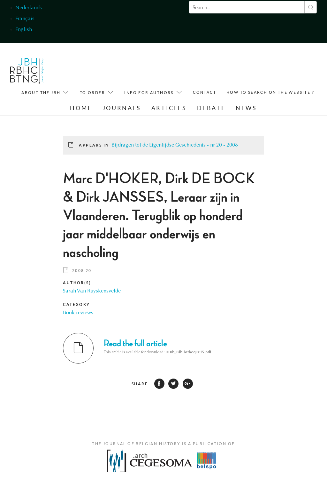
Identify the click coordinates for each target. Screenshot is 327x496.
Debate (211, 108)
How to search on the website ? (270, 92)
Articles (169, 108)
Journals (122, 108)
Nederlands (28, 8)
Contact (204, 92)
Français (24, 18)
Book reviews (78, 313)
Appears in (94, 145)
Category (76, 304)
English (23, 29)
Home (81, 108)
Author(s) (77, 283)
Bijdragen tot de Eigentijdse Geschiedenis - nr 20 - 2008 (174, 145)
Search (310, 7)
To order (92, 93)
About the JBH (40, 93)
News (246, 108)
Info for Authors (148, 93)
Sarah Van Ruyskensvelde (92, 291)
